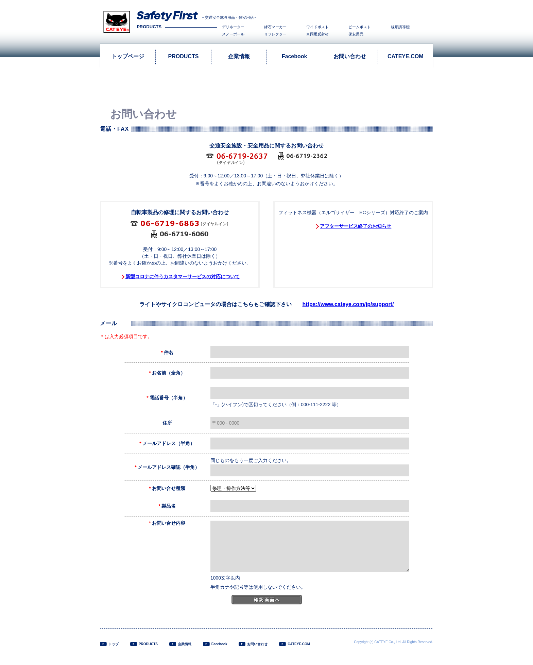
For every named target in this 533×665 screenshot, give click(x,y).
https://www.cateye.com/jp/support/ (348, 304)
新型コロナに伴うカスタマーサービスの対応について (182, 276)
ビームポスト (359, 27)
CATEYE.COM (405, 56)
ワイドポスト (317, 27)
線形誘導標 (400, 27)
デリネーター (233, 27)
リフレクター (275, 34)
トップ (113, 644)
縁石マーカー (275, 27)
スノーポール (233, 34)
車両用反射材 (317, 34)
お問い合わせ (349, 56)
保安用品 (355, 34)
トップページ (127, 56)
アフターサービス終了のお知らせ (355, 226)
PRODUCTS (183, 56)
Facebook (294, 56)
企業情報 (239, 56)
